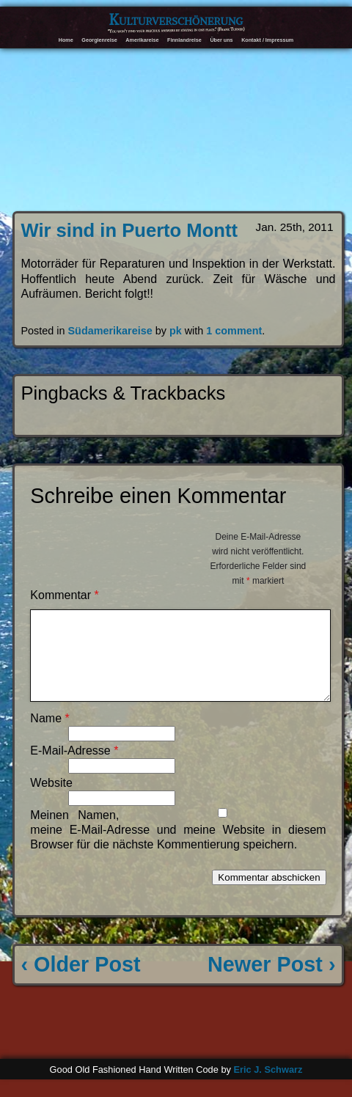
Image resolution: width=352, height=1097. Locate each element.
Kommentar (64, 595)
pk (175, 331)
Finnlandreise (184, 40)
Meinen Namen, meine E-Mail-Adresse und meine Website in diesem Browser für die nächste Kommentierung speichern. (178, 847)
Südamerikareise (110, 331)
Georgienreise (99, 40)
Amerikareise (141, 40)
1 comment (234, 331)
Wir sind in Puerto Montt (129, 230)
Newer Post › (271, 982)
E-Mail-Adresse (74, 768)
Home (66, 40)
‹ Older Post (81, 982)
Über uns (221, 40)
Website (51, 800)
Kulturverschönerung (176, 19)
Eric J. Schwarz (267, 1087)
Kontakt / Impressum (267, 40)
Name (49, 736)
